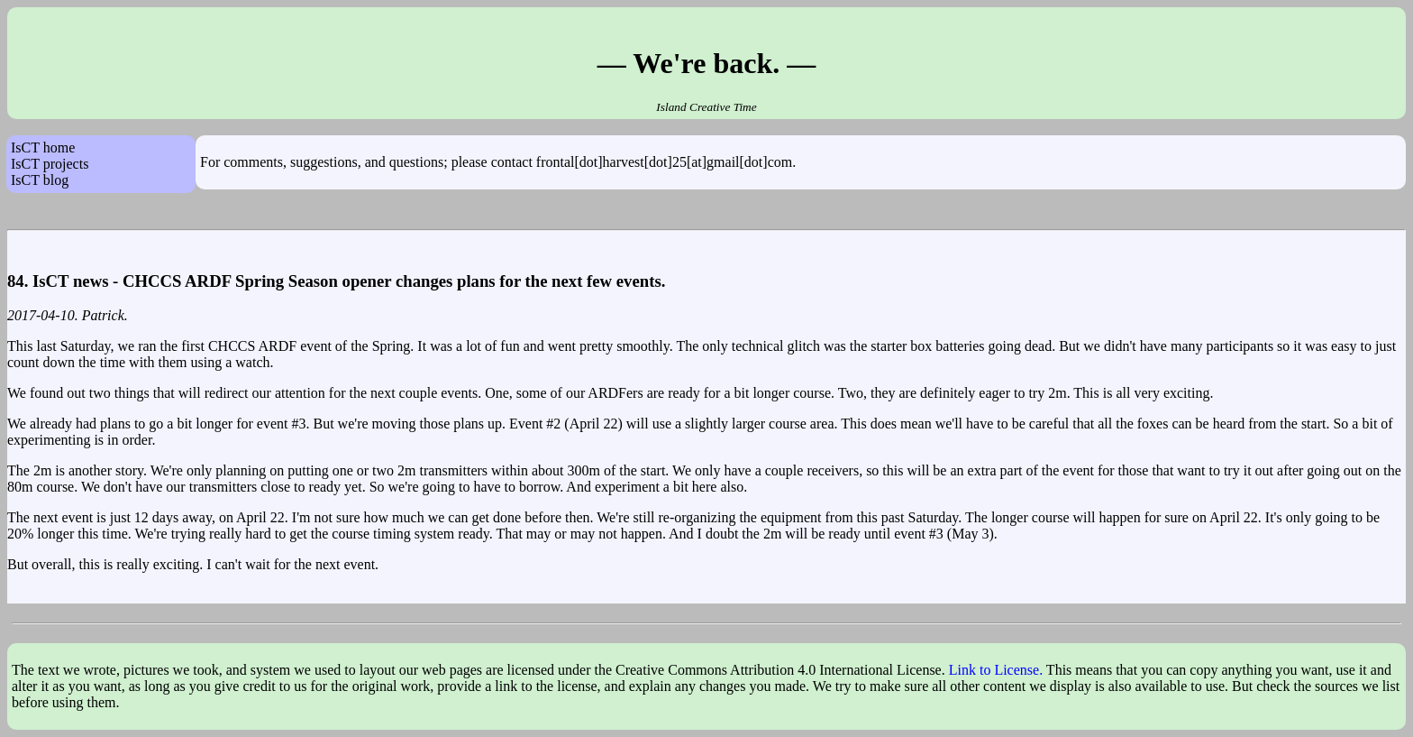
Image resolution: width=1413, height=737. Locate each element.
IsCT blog (39, 180)
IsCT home (43, 147)
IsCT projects (49, 163)
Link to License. (996, 669)
